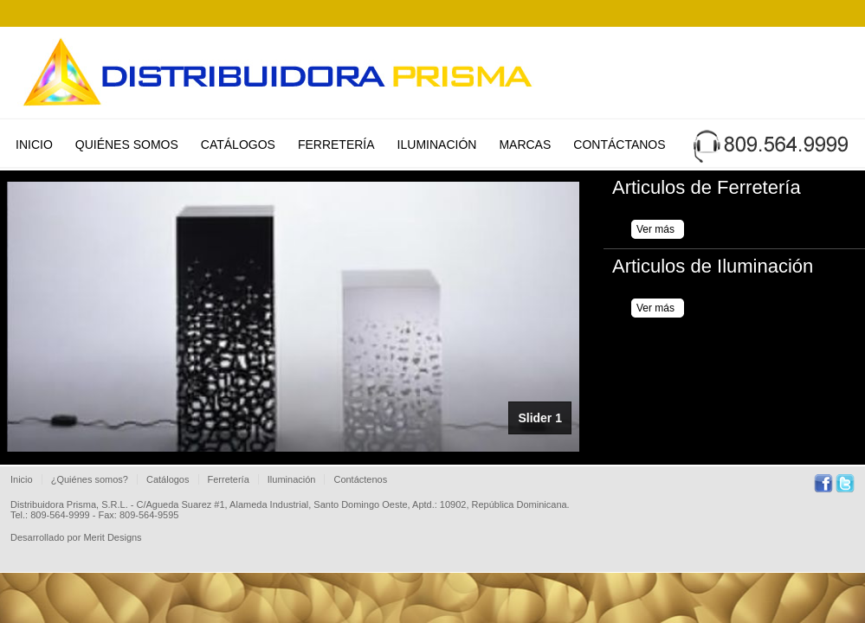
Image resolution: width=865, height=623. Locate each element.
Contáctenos (360, 479)
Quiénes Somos (126, 144)
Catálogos (238, 144)
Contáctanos (619, 144)
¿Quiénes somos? (89, 479)
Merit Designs (112, 537)
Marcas (525, 144)
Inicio (34, 144)
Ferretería (336, 144)
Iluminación (437, 144)
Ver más (655, 229)
